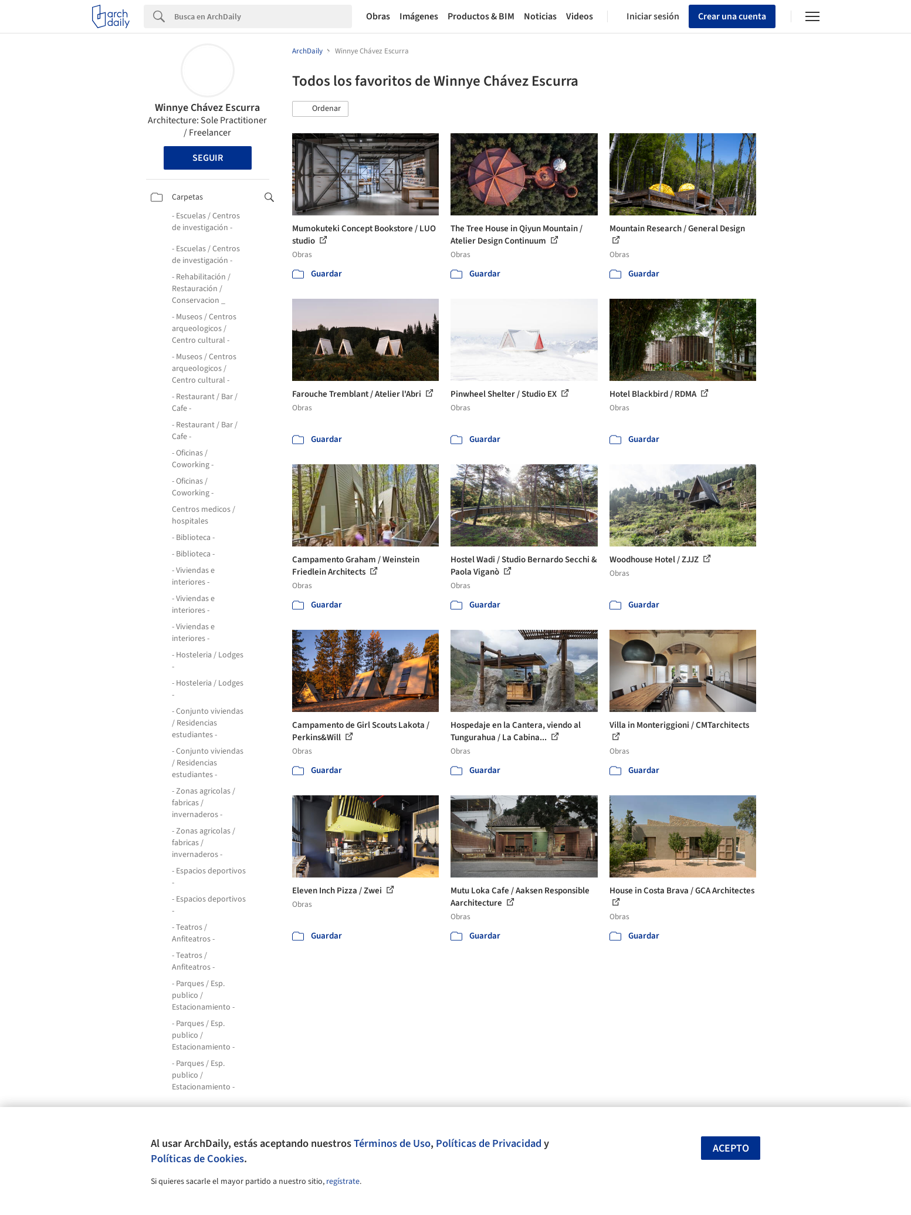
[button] (320, 109)
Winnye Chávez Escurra (207, 107)
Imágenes (418, 16)
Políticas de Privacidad (488, 1143)
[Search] (263, 16)
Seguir (207, 157)
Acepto (731, 1148)
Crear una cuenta (732, 16)
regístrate (343, 1181)
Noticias (540, 16)
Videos (579, 16)
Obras (378, 16)
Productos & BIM (481, 16)
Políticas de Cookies (197, 1158)
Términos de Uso (392, 1143)
